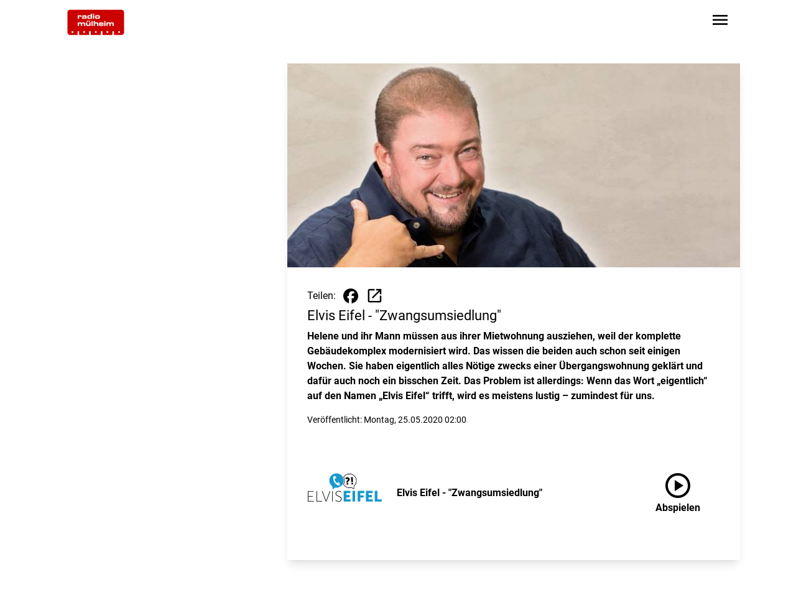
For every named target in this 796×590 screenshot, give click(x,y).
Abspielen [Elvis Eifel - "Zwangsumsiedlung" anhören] (677, 491)
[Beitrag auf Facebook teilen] (350, 295)
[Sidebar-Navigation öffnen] (720, 22)
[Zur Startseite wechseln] (96, 22)
